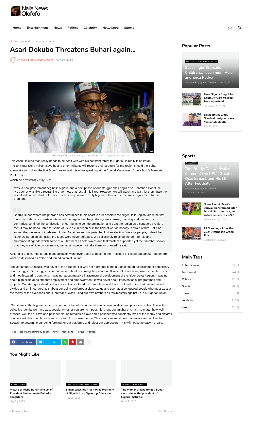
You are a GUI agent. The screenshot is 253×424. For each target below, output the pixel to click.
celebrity (210, 300)
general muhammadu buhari (38, 41)
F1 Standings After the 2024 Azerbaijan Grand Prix (219, 232)
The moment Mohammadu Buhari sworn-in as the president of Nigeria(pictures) (142, 393)
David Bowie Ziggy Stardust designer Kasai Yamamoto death (219, 118)
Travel (210, 293)
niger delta (67, 331)
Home (17, 28)
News (58, 28)
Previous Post (20, 411)
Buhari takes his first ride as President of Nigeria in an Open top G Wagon (90, 391)
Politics (72, 28)
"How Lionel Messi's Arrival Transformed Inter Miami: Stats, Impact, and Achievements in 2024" (220, 209)
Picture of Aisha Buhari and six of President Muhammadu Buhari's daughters (31, 393)
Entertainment (37, 28)
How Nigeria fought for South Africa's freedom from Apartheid (219, 98)
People (80, 331)
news (56, 331)
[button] (230, 28)
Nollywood (111, 28)
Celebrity (90, 28)
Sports (129, 28)
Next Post (164, 411)
